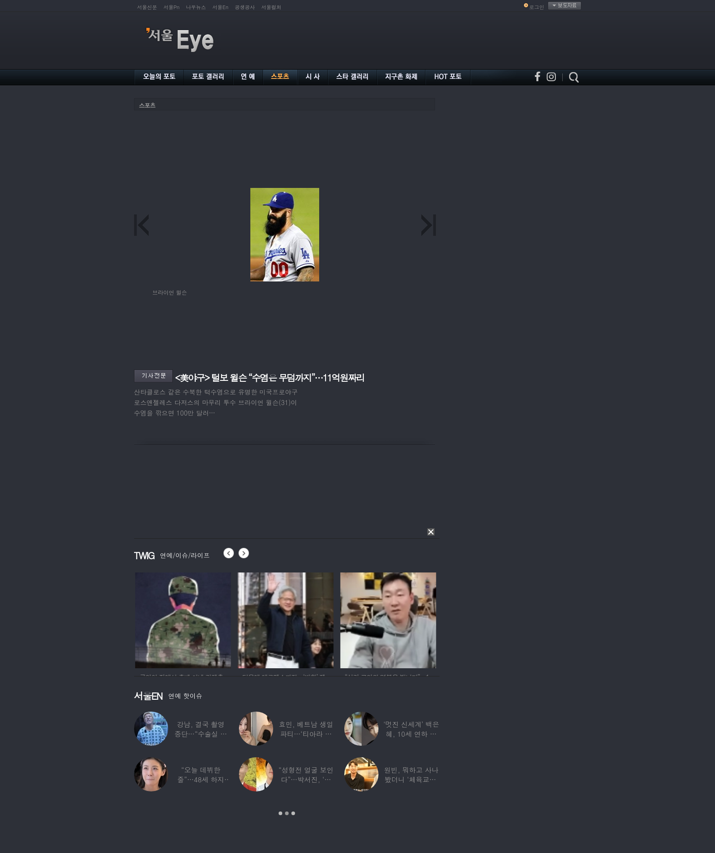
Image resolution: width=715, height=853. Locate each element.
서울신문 (147, 7)
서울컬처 (271, 7)
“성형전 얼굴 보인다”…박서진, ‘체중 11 (306, 779)
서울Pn (172, 7)
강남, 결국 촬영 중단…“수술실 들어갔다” (200, 733)
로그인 (536, 7)
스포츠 (147, 105)
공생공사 (245, 7)
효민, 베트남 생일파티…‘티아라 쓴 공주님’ (306, 733)
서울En (220, 7)
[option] (199, 619)
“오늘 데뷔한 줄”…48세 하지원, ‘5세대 (200, 779)
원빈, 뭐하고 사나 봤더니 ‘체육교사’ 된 (411, 779)
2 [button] (287, 813)
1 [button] (280, 813)
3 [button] (293, 813)
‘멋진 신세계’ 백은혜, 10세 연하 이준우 (411, 733)
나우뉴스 (196, 7)
